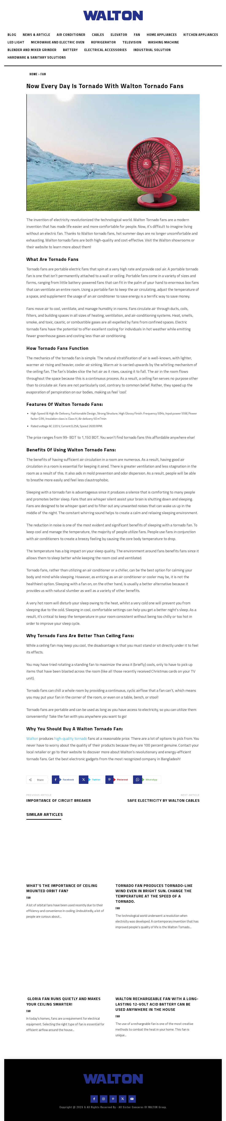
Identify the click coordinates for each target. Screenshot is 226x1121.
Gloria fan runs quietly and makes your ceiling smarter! (63, 1001)
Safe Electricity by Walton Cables (163, 800)
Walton (32, 738)
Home (34, 74)
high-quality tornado (70, 738)
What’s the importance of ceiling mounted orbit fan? (61, 888)
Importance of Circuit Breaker (58, 800)
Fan (43, 74)
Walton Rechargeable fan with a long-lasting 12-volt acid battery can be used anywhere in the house (157, 1004)
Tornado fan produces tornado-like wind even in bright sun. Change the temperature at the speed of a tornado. (154, 893)
